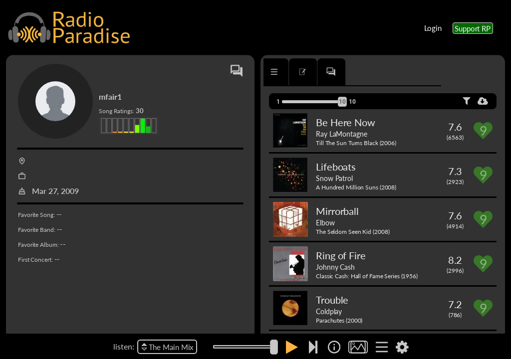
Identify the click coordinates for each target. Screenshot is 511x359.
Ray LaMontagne (341, 134)
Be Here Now (345, 122)
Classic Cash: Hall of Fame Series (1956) (367, 276)
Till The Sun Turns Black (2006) (356, 143)
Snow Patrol (334, 178)
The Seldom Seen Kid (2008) (352, 231)
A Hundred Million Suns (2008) (356, 187)
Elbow (325, 222)
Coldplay (329, 311)
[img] (334, 347)
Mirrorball (337, 211)
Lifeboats (336, 167)
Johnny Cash (335, 267)
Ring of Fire (341, 255)
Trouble (332, 300)
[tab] (292, 71)
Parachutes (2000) (339, 320)
